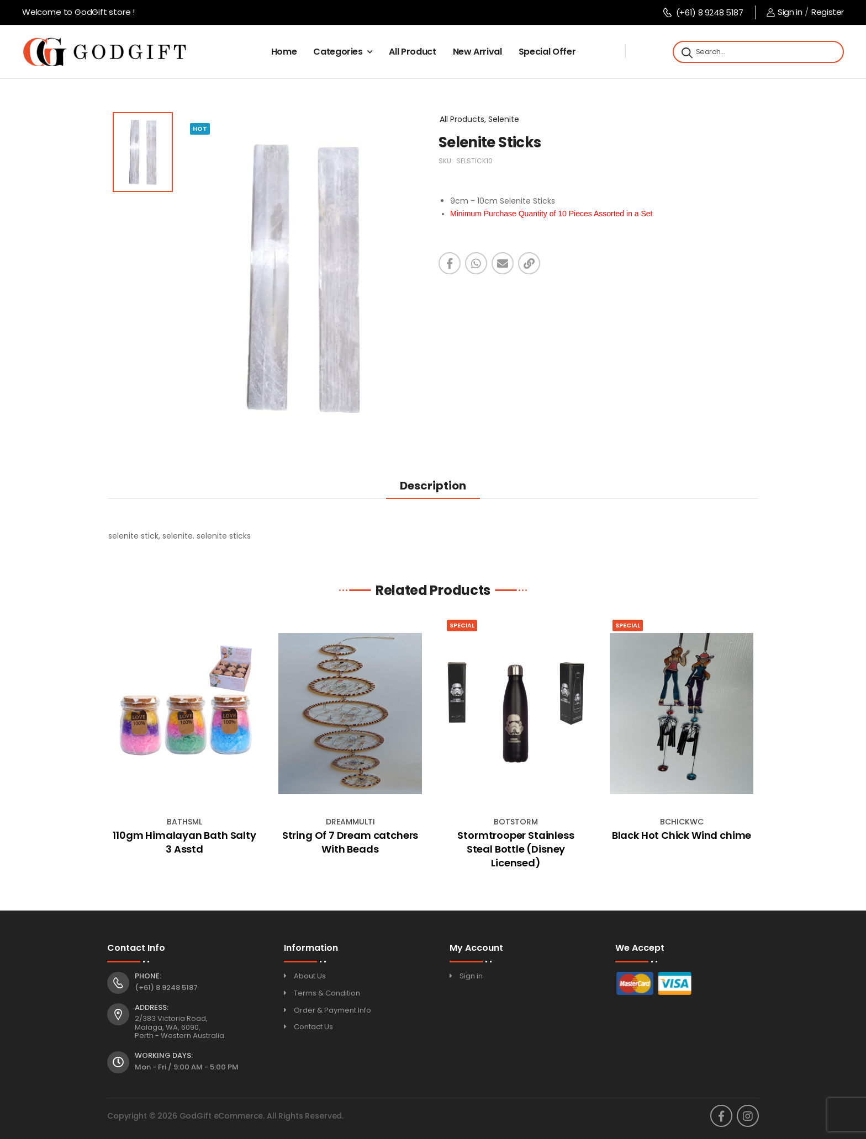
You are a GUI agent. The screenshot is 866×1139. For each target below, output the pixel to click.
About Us (310, 976)
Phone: (148, 976)
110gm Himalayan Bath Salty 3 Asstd (184, 842)
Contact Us (313, 1026)
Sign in (784, 12)
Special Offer (547, 51)
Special (462, 625)
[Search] (686, 52)
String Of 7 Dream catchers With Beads (350, 842)
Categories (338, 51)
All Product (412, 51)
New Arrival (477, 51)
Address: (151, 1007)
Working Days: (164, 1055)
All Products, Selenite (479, 119)
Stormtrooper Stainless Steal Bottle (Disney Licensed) (515, 849)
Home (284, 51)
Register (827, 12)
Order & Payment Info (332, 1010)
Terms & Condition (327, 993)
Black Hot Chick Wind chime (681, 835)
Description (433, 485)
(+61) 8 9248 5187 (703, 12)
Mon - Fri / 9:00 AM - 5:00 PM (187, 1067)
